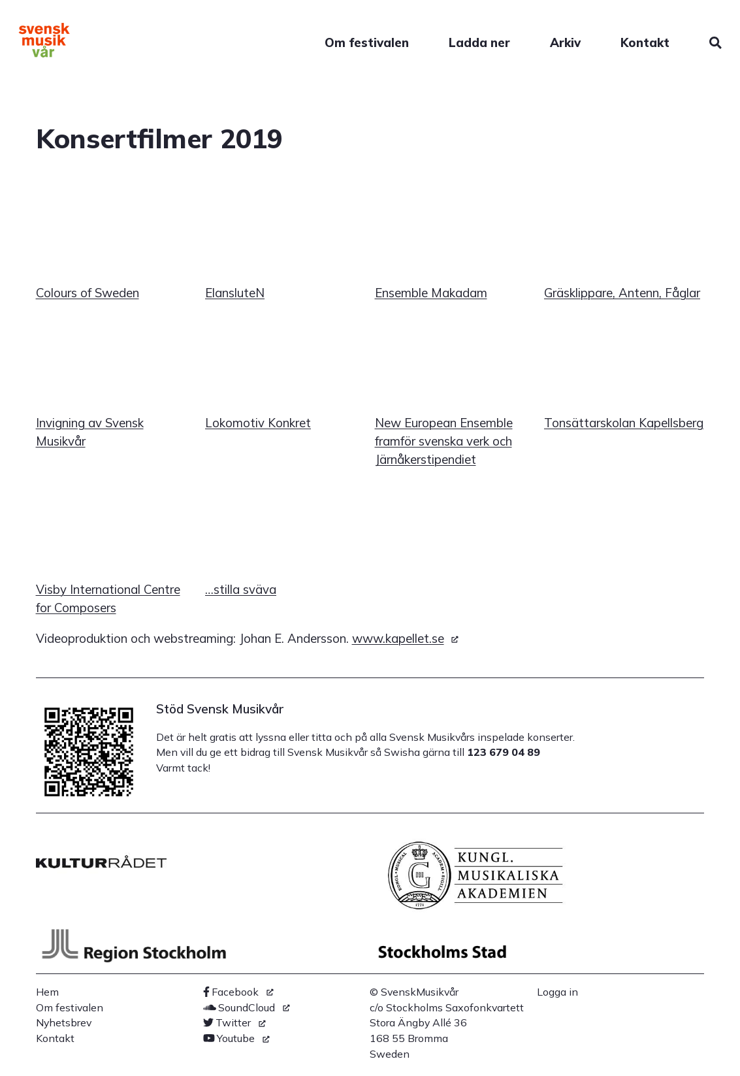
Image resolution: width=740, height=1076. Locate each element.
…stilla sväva (240, 589)
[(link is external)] (238, 991)
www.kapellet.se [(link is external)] (405, 638)
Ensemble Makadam (431, 293)
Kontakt (644, 42)
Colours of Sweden (87, 293)
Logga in (557, 991)
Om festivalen (367, 42)
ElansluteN (235, 293)
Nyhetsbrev (63, 1022)
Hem (47, 991)
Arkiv (565, 42)
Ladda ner (479, 42)
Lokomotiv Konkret (258, 423)
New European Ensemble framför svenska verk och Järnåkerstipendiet (444, 441)
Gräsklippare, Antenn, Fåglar (622, 293)
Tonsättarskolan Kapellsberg (623, 423)
